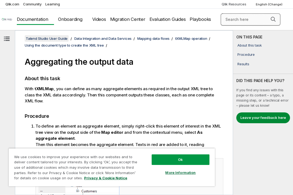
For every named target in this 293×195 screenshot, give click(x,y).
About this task (249, 45)
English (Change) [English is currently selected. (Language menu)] (269, 4)
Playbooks (200, 19)
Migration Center (127, 19)
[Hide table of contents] (7, 39)
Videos (99, 19)
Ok (149, 150)
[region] (94, 162)
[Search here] (250, 19)
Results (243, 64)
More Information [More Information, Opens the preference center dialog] (150, 163)
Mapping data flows (153, 38)
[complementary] (263, 112)
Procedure (246, 54)
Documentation (32, 19)
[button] (273, 19)
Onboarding (70, 19)
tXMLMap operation (191, 38)
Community (32, 4)
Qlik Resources (234, 4)
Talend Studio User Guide (47, 38)
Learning (52, 4)
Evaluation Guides (167, 19)
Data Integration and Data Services (103, 38)
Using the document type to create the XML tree (64, 45)
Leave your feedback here (263, 117)
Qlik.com (12, 4)
